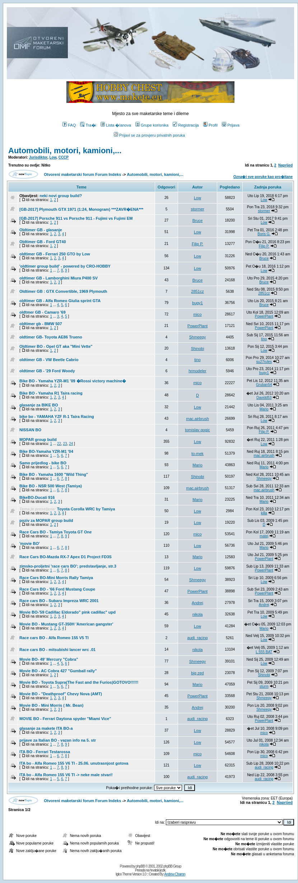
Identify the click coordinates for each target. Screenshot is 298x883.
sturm (264, 686)
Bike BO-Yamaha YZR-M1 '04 (46, 451)
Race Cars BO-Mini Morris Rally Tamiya (56, 577)
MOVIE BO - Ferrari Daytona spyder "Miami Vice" (65, 718)
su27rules (264, 362)
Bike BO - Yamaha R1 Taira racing (51, 393)
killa (264, 513)
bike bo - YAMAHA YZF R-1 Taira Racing (56, 416)
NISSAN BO (30, 430)
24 (71, 444)
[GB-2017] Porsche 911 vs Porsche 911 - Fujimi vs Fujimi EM (75, 218)
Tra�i (88, 125)
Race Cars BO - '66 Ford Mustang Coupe (57, 589)
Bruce (197, 220)
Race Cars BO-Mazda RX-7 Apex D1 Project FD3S (65, 557)
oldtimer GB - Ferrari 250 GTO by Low (54, 254)
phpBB (140, 866)
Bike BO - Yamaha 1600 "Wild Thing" (53, 474)
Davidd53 (263, 398)
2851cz (197, 291)
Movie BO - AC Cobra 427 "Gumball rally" (58, 671)
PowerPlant (264, 316)
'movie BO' (29, 543)
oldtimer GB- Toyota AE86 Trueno (50, 337)
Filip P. (197, 244)
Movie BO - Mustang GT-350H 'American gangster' (66, 624)
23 (65, 444)
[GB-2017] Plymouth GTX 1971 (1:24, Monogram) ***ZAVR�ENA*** (81, 209)
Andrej (197, 603)
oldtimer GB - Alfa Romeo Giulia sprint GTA (60, 301)
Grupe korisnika (151, 125)
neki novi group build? (60, 196)
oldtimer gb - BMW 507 (40, 324)
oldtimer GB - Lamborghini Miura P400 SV (58, 278)
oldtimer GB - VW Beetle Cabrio (48, 360)
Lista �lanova (116, 125)
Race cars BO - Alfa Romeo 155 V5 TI (54, 638)
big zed (197, 673)
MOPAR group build (38, 439)
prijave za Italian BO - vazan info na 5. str (57, 740)
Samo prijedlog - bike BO (42, 463)
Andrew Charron (174, 874)
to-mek (197, 453)
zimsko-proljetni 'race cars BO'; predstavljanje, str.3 (67, 566)
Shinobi (197, 348)
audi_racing (197, 638)
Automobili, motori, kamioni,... (64, 150)
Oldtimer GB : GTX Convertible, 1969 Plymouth (63, 291)
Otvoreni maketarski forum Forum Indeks (82, 174)
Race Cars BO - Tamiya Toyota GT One (55, 532)
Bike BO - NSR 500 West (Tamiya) (50, 486)
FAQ (69, 125)
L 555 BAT (264, 652)
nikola (197, 614)
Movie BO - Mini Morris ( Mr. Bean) (51, 705)
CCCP (64, 157)
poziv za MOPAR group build (46, 520)
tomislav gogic (197, 430)
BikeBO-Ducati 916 (37, 497)
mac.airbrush (197, 419)
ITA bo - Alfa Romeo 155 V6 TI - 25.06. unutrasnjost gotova (73, 763)
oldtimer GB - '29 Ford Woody (47, 371)
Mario (264, 409)
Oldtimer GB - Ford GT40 (42, 242)
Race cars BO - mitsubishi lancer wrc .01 (57, 649)
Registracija (186, 125)
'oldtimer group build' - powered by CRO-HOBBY (65, 266)
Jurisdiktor (38, 157)
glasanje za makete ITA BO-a (46, 728)
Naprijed (285, 165)
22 (59, 444)
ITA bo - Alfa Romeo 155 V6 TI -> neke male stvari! (66, 775)
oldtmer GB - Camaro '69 (42, 312)
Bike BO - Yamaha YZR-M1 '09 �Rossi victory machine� (72, 381)
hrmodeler (197, 371)
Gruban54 (264, 385)
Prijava (230, 125)
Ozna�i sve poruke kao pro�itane (263, 177)
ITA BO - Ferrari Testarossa (44, 752)
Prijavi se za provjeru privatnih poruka (149, 135)
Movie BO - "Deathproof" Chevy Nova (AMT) (60, 694)
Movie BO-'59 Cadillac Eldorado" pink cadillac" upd (67, 612)
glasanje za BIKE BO (38, 405)
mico (197, 314)
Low (52, 157)
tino (264, 339)
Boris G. (263, 234)
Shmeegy (197, 337)
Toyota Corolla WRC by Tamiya (86, 509)
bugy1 (197, 303)
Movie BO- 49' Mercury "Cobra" (48, 659)
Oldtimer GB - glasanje (40, 230)
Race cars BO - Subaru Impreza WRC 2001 (59, 600)
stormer (197, 209)
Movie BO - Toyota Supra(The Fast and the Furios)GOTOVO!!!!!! (78, 682)
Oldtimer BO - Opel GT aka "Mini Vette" (56, 346)
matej (264, 536)
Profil (210, 125)
